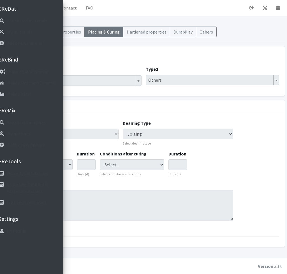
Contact (139, 8)
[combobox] (127, 87)
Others (274, 32)
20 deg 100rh (161, 212)
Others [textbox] (190, 86)
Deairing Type (177, 130)
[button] (78, 7)
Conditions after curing (169, 160)
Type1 (84, 76)
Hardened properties (215, 35)
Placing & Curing (173, 35)
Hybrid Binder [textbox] (93, 87)
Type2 (187, 76)
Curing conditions (96, 160)
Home (95, 8)
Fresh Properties (134, 35)
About (116, 8)
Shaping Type (91, 130)
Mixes (81, 32)
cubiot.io (112, 266)
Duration (138, 160)
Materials (103, 32)
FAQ (159, 8)
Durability (251, 32)
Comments (89, 191)
